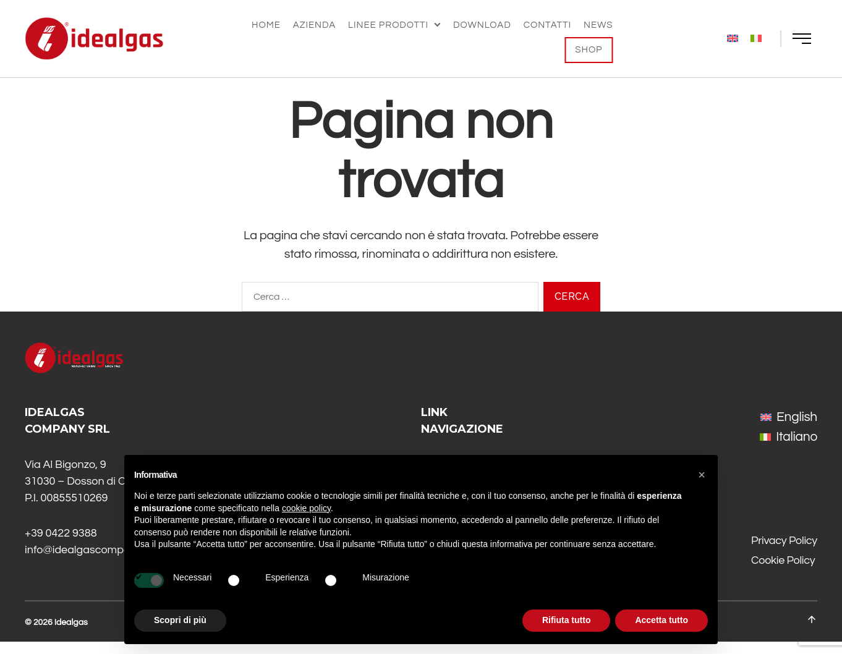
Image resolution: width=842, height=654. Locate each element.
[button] (702, 475)
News (598, 25)
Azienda (314, 25)
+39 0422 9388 (61, 545)
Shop (588, 49)
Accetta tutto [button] (661, 620)
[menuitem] (732, 39)
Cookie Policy (783, 573)
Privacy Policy (784, 553)
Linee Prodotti (388, 25)
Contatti (547, 25)
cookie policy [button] (306, 508)
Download (482, 25)
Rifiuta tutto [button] (566, 620)
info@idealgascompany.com (95, 562)
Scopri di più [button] (180, 620)
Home (266, 25)
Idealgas (71, 635)
